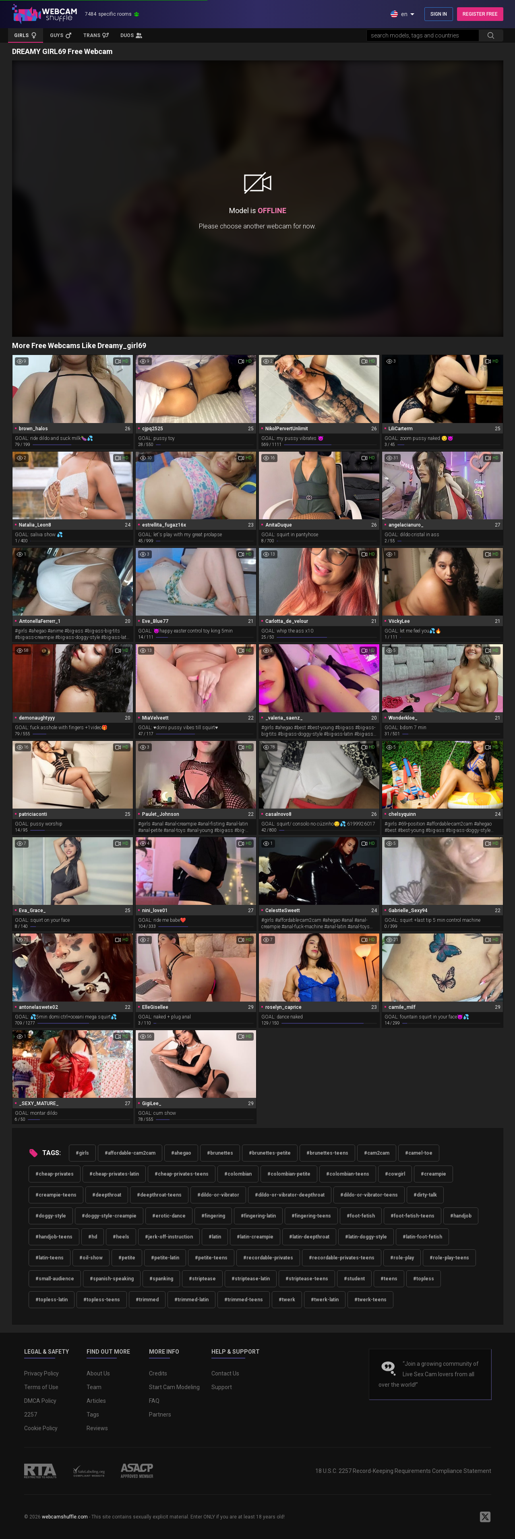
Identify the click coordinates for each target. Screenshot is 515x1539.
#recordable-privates (268, 1258)
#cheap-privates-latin (114, 1174)
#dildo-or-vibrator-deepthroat (290, 1195)
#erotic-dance (169, 1216)
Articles (96, 1401)
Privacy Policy (41, 1373)
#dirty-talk (425, 1195)
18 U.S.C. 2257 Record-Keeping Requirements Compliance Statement (403, 1471)
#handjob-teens (53, 1237)
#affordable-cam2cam (130, 1153)
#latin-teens (49, 1258)
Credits (158, 1373)
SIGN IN (438, 14)
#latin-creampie (255, 1237)
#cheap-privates (54, 1174)
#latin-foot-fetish (422, 1237)
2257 (30, 1414)
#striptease (202, 1279)
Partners (160, 1414)
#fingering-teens (311, 1216)
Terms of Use (41, 1387)
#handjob (461, 1216)
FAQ (154, 1401)
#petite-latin (165, 1258)
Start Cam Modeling (174, 1387)
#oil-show (91, 1258)
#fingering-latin (258, 1216)
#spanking (161, 1279)
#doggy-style (50, 1216)
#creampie (433, 1174)
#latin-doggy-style (366, 1237)
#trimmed (147, 1300)
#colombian (238, 1174)
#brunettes (220, 1153)
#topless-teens (101, 1300)
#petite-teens (211, 1258)
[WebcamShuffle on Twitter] (485, 1517)
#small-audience (54, 1279)
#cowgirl (395, 1174)
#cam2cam (376, 1153)
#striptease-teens (306, 1279)
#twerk (287, 1300)
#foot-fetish (361, 1216)
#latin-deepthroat (309, 1237)
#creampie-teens (56, 1195)
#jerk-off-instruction (169, 1237)
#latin (215, 1237)
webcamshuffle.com (65, 1517)
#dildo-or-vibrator (218, 1195)
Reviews (97, 1428)
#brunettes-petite (270, 1153)
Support (221, 1387)
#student (354, 1279)
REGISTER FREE (480, 14)
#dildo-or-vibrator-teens (369, 1195)
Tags (93, 1414)
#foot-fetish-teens (412, 1216)
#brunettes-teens (327, 1153)
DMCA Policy (40, 1401)
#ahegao (181, 1153)
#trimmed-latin (191, 1300)
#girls (82, 1153)
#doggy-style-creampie (109, 1216)
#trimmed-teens (243, 1300)
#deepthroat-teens (159, 1195)
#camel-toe (418, 1153)
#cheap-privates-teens (182, 1174)
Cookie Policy (41, 1428)
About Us (98, 1373)
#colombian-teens (347, 1174)
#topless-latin (51, 1300)
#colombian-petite (288, 1174)
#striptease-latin (251, 1279)
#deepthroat (106, 1195)
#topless (423, 1279)
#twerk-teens (370, 1300)
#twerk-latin (325, 1300)
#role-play (402, 1258)
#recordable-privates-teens (341, 1258)
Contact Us (225, 1373)
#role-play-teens (449, 1258)
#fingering (213, 1216)
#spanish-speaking (112, 1279)
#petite (126, 1258)
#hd (92, 1237)
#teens (389, 1279)
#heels (121, 1237)
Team (94, 1387)
